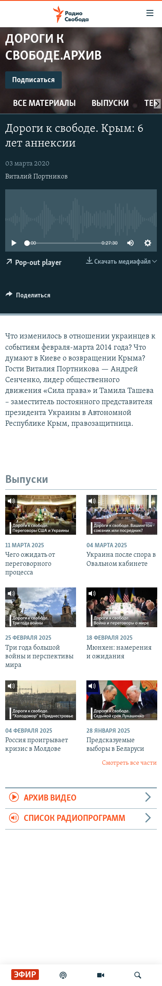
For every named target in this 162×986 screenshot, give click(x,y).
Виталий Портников (36, 176)
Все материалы (44, 103)
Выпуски (110, 103)
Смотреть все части (129, 763)
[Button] (28, 297)
